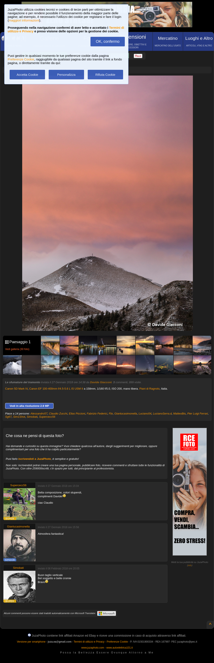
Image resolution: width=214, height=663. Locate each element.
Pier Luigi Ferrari (197, 413)
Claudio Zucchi (58, 413)
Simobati (32, 416)
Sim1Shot (19, 416)
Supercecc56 (47, 416)
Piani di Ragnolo (149, 388)
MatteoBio (179, 413)
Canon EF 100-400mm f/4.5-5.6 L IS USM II (56, 388)
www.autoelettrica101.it (119, 647)
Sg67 (8, 416)
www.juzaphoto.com (92, 647)
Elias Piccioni (77, 413)
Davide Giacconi (101, 382)
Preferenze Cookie (21, 59)
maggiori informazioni (24, 20)
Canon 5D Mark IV (16, 388)
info (190, 565)
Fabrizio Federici (97, 413)
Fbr (111, 413)
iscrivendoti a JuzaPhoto (34, 458)
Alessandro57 (39, 413)
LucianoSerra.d (162, 413)
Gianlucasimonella (125, 413)
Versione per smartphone (31, 641)
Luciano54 (144, 413)
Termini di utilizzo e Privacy (89, 641)
